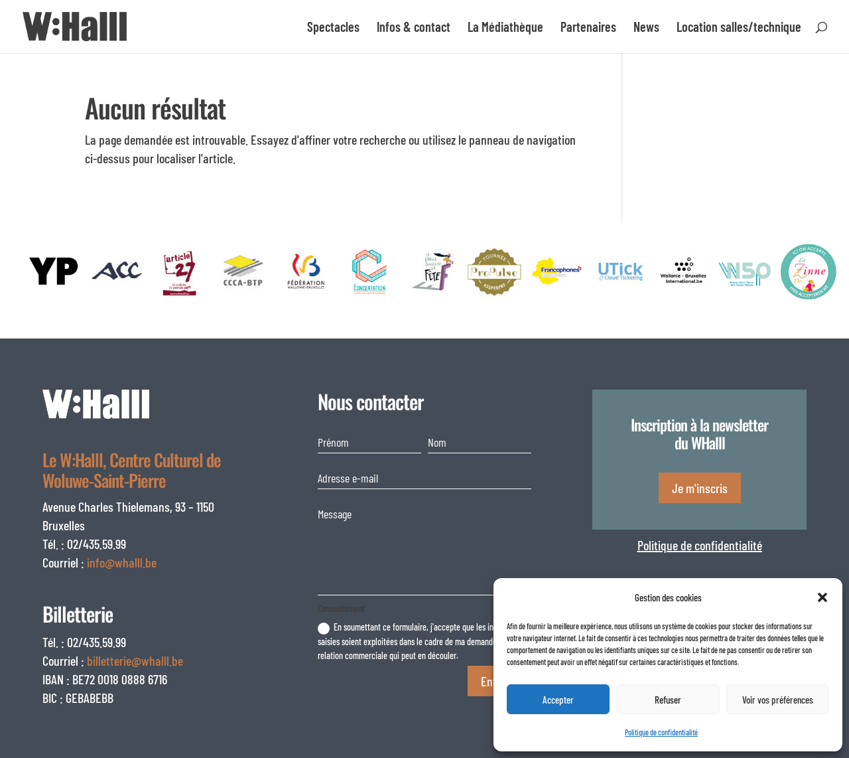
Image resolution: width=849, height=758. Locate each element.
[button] (822, 597)
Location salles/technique (739, 28)
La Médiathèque (505, 28)
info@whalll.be (122, 562)
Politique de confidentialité (661, 732)
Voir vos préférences (777, 700)
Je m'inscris (700, 488)
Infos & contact (413, 28)
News (646, 28)
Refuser (668, 700)
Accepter (558, 700)
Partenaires (588, 28)
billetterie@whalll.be (135, 660)
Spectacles (333, 28)
